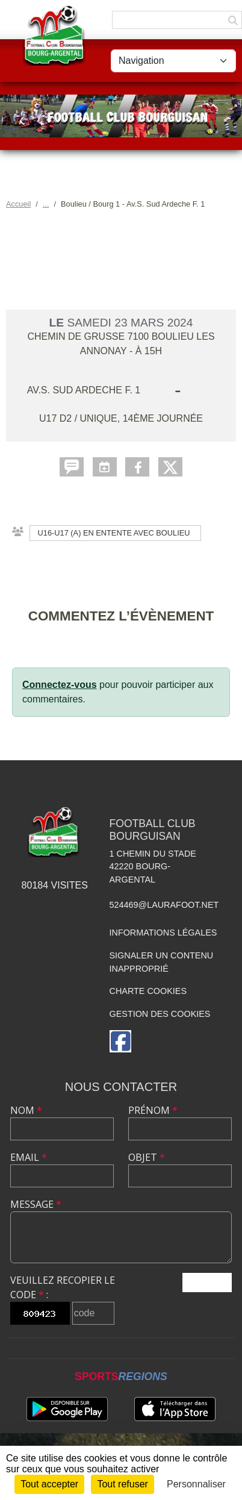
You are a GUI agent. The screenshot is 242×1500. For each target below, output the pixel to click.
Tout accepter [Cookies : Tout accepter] (49, 1484)
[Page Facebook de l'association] (120, 1041)
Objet (146, 1157)
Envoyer (207, 1282)
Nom (26, 1110)
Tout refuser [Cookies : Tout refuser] (122, 1484)
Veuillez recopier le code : (62, 1287)
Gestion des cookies (160, 1014)
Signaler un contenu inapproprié (162, 962)
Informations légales (163, 932)
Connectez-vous (59, 685)
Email (28, 1157)
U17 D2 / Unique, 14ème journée (121, 418)
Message (35, 1204)
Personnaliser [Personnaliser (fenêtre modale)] (196, 1484)
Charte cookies (148, 991)
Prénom (153, 1110)
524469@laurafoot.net (164, 905)
